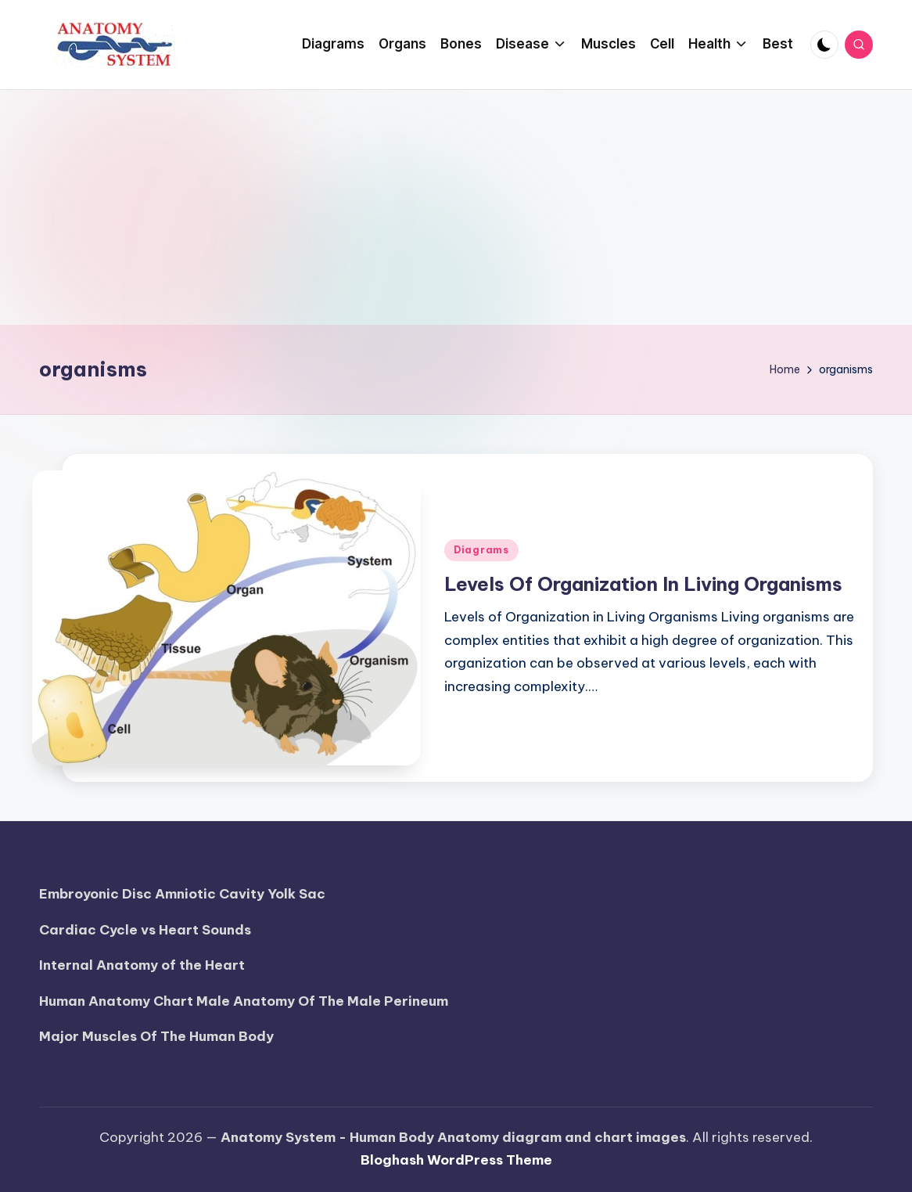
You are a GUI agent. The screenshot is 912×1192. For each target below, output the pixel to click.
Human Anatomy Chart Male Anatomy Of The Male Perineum (243, 1001)
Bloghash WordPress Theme (456, 1160)
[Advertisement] (456, 207)
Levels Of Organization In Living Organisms (643, 584)
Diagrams (481, 550)
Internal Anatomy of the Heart (142, 965)
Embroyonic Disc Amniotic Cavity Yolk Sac (182, 893)
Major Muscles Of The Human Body (156, 1036)
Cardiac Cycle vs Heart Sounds (145, 929)
